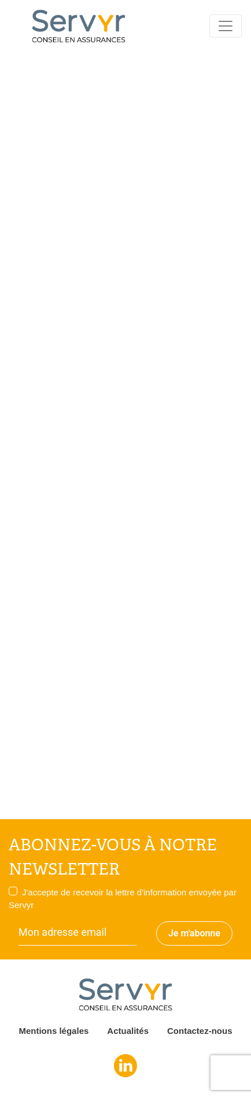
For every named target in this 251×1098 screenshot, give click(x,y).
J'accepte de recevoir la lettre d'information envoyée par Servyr (123, 898)
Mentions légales (53, 1031)
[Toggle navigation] (225, 26)
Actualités (128, 1031)
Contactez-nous (199, 1031)
